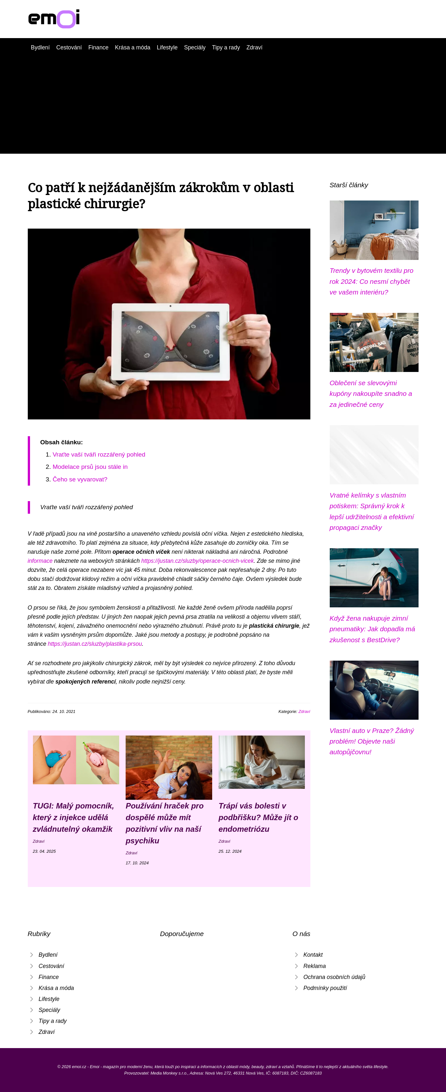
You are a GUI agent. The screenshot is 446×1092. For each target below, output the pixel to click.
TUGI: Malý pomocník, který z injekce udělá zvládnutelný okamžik (73, 817)
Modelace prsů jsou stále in (90, 466)
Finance (98, 47)
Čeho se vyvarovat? (80, 479)
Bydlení (40, 47)
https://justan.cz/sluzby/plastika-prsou (95, 644)
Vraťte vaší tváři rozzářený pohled (99, 454)
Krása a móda (132, 47)
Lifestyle (167, 47)
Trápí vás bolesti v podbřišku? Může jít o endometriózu (258, 817)
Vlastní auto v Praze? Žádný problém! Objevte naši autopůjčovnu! (372, 741)
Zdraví (254, 47)
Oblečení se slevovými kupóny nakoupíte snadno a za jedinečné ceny (371, 393)
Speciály (195, 47)
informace (40, 561)
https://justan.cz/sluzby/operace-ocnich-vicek (197, 561)
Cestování (69, 47)
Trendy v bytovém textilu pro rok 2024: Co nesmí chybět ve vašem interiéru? (372, 281)
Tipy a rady (226, 47)
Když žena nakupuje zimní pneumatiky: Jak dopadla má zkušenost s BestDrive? (372, 629)
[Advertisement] (223, 100)
